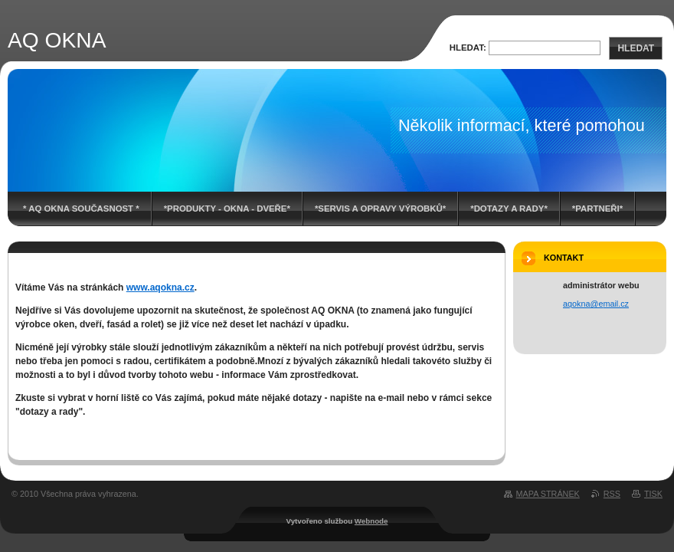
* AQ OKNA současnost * (81, 208)
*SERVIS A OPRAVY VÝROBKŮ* (380, 208)
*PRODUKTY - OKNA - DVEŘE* (227, 208)
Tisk (653, 493)
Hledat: (468, 47)
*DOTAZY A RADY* (509, 208)
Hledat (635, 48)
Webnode (371, 521)
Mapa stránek (548, 493)
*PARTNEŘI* (597, 208)
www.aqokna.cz (160, 287)
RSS (612, 493)
